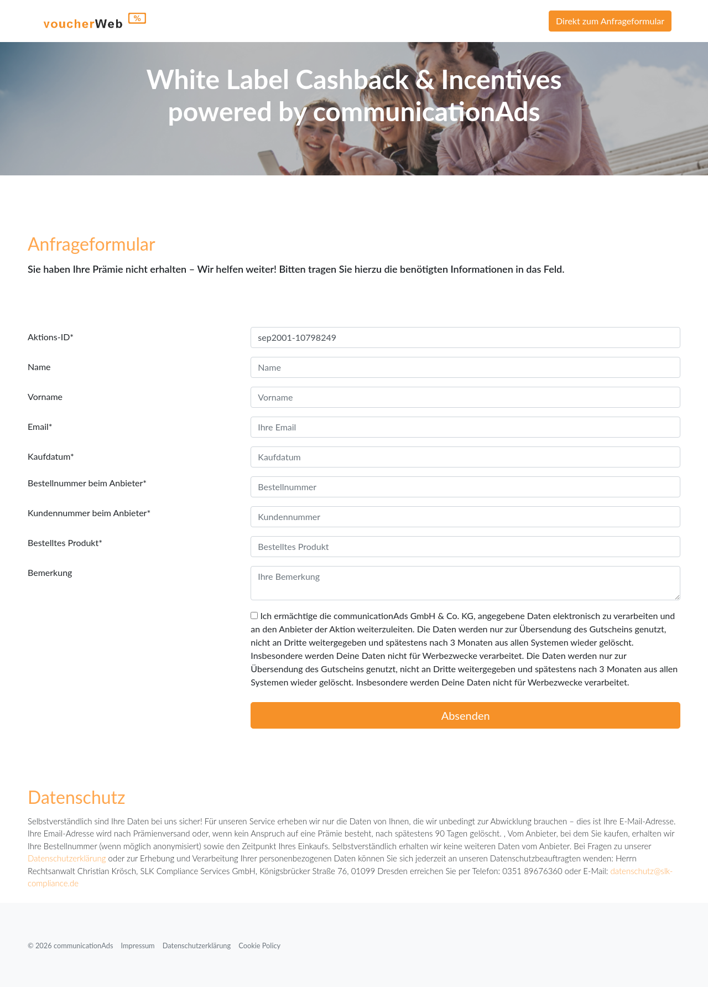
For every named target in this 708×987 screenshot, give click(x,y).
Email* (40, 426)
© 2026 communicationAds (70, 945)
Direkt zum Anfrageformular (610, 20)
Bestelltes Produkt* (65, 542)
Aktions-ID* (51, 336)
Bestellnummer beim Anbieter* (87, 482)
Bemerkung (50, 572)
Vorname (45, 396)
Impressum (138, 945)
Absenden (465, 715)
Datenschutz (77, 797)
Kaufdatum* (51, 456)
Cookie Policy (259, 945)
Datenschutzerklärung (67, 858)
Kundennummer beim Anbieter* (89, 512)
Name (39, 366)
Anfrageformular (91, 243)
